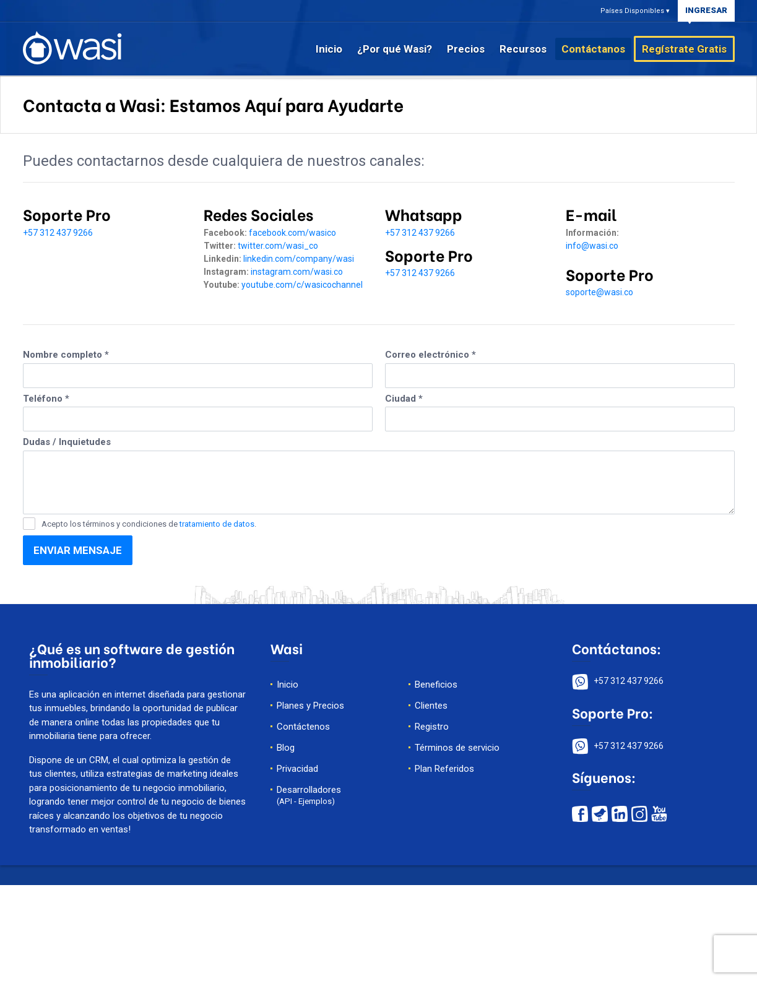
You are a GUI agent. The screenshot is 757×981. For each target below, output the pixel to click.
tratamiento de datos (217, 524)
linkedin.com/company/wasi (298, 259)
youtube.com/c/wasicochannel (302, 285)
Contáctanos (593, 49)
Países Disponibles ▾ (635, 11)
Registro (432, 726)
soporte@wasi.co (599, 292)
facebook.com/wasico (292, 233)
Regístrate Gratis (684, 49)
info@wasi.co (592, 246)
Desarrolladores (309, 795)
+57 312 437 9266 (58, 233)
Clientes (431, 705)
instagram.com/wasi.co (297, 272)
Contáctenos (303, 726)
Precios (466, 49)
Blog (286, 747)
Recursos (523, 49)
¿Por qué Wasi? (394, 49)
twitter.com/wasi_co (278, 246)
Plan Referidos (444, 768)
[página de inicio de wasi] (72, 47)
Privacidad (297, 768)
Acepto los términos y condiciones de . (148, 524)
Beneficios (436, 684)
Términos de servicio (457, 747)
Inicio (329, 49)
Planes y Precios (310, 705)
